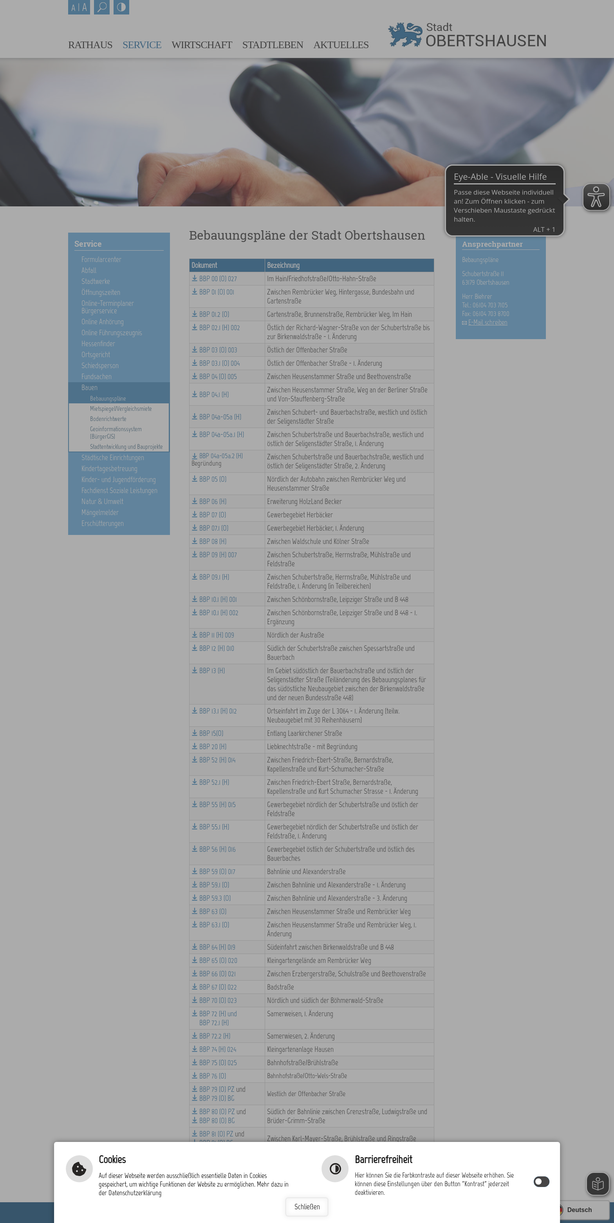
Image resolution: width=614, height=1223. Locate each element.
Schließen (307, 1206)
